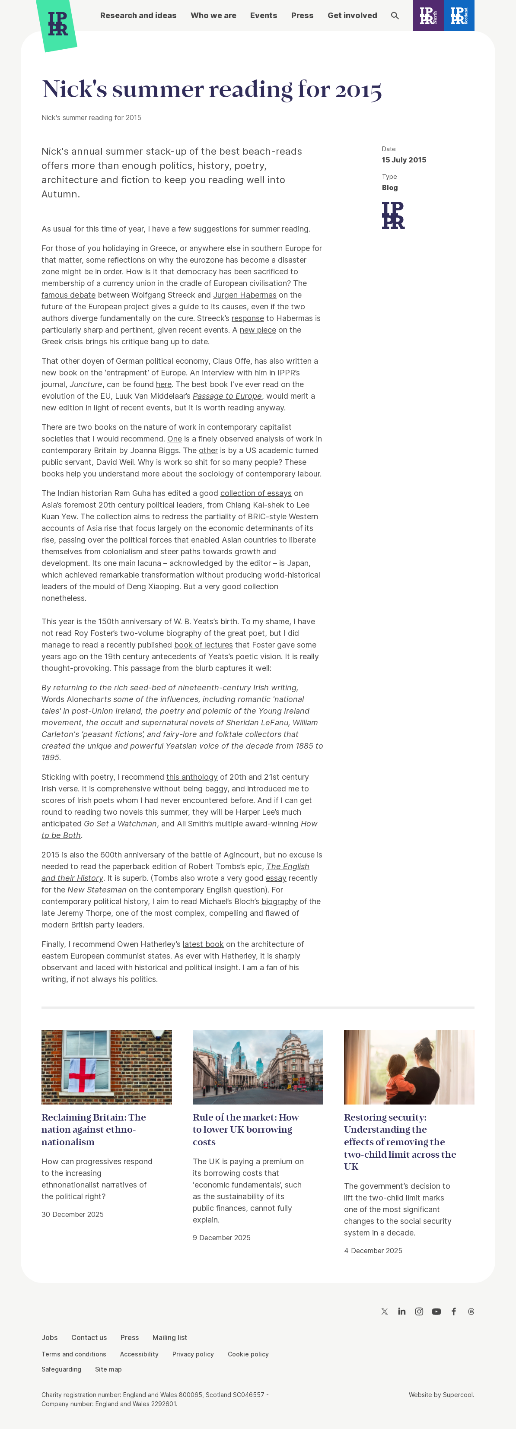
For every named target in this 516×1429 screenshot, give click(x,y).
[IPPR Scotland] (459, 15)
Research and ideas (138, 15)
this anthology (192, 776)
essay (276, 878)
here (164, 384)
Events (263, 15)
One (174, 438)
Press (302, 15)
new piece (258, 329)
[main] (258, 650)
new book (59, 372)
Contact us (89, 1337)
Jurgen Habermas (245, 294)
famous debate (68, 294)
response (248, 318)
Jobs (49, 1337)
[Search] (395, 15)
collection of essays (256, 493)
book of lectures (203, 644)
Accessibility (139, 1354)
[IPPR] (58, 25)
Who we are (213, 15)
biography (279, 901)
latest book (203, 944)
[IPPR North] (428, 15)
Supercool (458, 1394)
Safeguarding (61, 1369)
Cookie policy (248, 1354)
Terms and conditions (73, 1354)
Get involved (352, 15)
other (208, 450)
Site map (108, 1369)
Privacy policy (193, 1354)
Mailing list (170, 1337)
